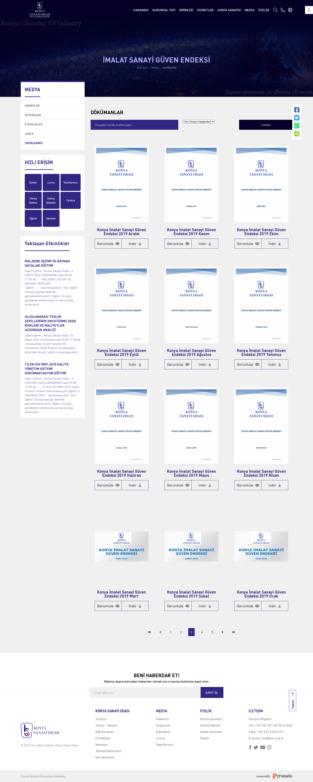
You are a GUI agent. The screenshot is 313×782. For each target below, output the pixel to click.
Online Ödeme (33, 200)
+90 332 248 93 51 (270, 731)
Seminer (51, 218)
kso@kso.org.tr (272, 738)
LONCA (29, 133)
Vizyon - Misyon (106, 725)
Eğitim (33, 218)
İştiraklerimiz (105, 757)
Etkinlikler (163, 731)
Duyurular (163, 725)
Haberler (162, 719)
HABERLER (32, 105)
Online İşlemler (51, 200)
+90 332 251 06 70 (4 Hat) (273, 725)
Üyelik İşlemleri (211, 731)
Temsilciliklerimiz (108, 751)
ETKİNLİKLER (34, 124)
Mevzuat (101, 744)
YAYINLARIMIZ (34, 143)
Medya (155, 67)
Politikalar (103, 738)
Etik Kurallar (104, 731)
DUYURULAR (33, 115)
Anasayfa (142, 67)
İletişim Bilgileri (260, 719)
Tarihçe (70, 200)
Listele (265, 125)
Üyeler (33, 182)
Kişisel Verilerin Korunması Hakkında (43, 776)
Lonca (51, 182)
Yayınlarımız (169, 67)
